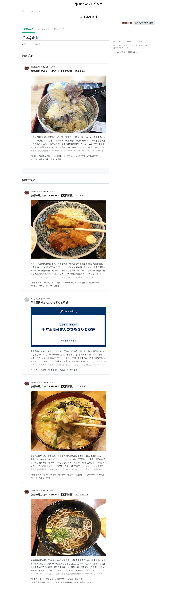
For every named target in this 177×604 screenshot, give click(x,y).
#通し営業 (50, 159)
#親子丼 (100, 475)
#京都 (62, 370)
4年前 (53, 191)
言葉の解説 (28, 29)
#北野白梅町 (57, 156)
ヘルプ (134, 46)
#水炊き (34, 478)
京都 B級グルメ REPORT (40, 67)
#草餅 (43, 370)
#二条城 (34, 286)
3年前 (53, 67)
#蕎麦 (41, 159)
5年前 (53, 382)
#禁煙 (58, 159)
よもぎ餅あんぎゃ (37, 299)
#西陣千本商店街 (69, 282)
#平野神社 (80, 156)
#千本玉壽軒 (53, 370)
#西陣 (57, 282)
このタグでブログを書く (144, 23)
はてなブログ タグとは (121, 46)
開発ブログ (143, 46)
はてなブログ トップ (31, 11)
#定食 (41, 286)
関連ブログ (59, 29)
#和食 (41, 478)
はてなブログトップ (120, 48)
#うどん (34, 159)
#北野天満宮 (44, 156)
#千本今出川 (69, 156)
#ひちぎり (35, 370)
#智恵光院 (82, 282)
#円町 (76, 582)
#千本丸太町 (48, 282)
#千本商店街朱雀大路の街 (42, 582)
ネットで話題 (44, 29)
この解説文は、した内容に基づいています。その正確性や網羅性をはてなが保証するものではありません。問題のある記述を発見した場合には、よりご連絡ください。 (35, 45)
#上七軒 (34, 156)
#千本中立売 (60, 579)
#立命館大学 (92, 156)
